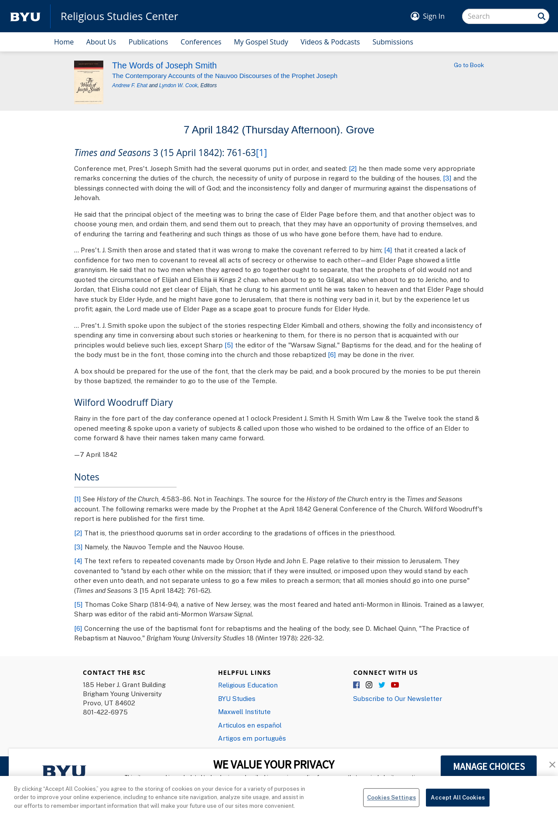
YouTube (395, 685)
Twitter (382, 685)
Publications (148, 42)
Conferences (200, 42)
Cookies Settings (391, 802)
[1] (261, 152)
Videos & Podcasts (330, 42)
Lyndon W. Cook (178, 85)
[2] (353, 168)
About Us (101, 42)
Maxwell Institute (244, 711)
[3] (447, 178)
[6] (332, 354)
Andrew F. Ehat (129, 85)
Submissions (392, 42)
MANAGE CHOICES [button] (489, 766)
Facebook (357, 685)
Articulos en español (250, 725)
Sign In (434, 16)
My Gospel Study (261, 42)
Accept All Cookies (457, 802)
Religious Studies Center (119, 16)
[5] (229, 345)
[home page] (25, 16)
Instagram (370, 685)
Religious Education (248, 685)
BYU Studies (236, 698)
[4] (388, 250)
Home (64, 42)
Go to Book (469, 64)
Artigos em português (252, 738)
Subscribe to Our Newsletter (397, 698)
